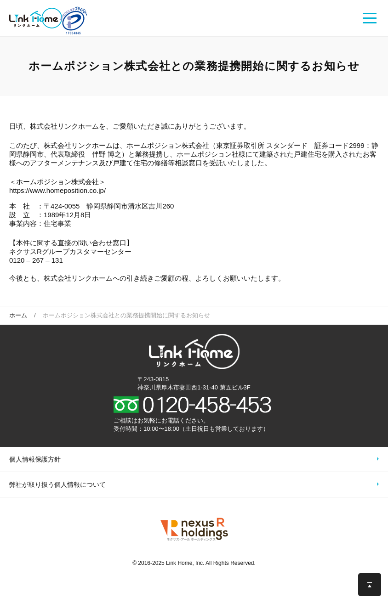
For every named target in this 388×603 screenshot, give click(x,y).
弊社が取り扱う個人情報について (57, 484)
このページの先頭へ (369, 584)
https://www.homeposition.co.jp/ (57, 190)
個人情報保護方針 (35, 459)
